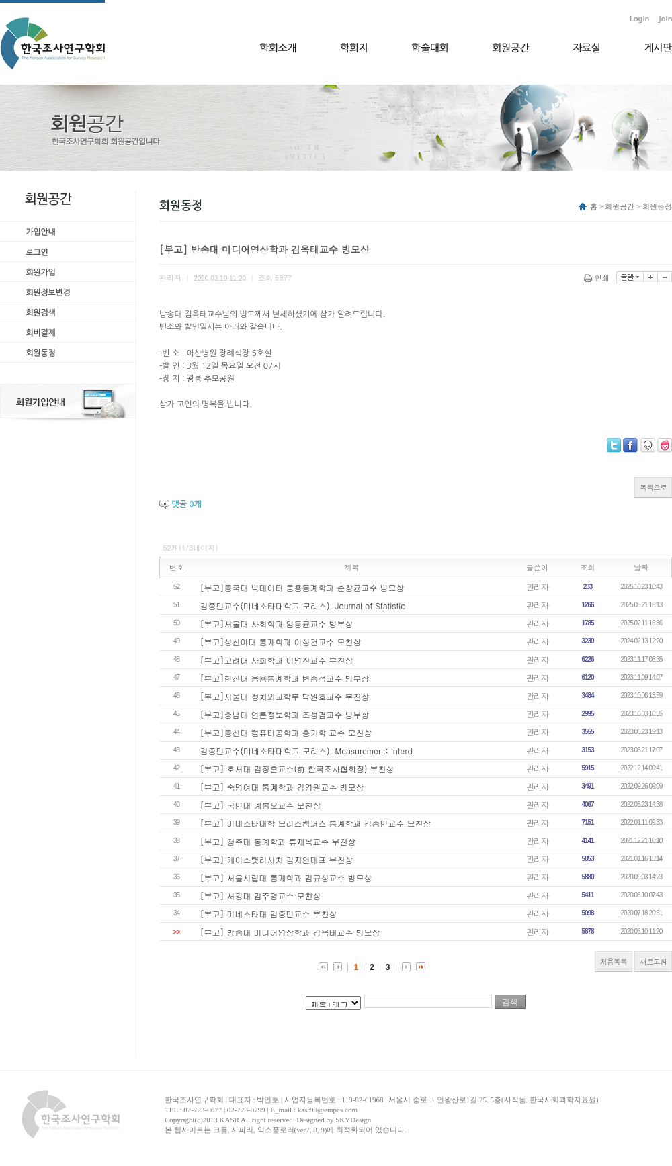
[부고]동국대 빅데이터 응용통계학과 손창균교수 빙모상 (302, 587)
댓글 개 (186, 504)
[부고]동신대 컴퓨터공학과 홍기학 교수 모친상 (286, 732)
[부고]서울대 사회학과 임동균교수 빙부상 (276, 623)
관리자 (537, 586)
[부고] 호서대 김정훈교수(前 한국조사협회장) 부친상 (297, 768)
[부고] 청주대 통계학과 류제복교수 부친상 (278, 841)
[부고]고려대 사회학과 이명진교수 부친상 (276, 660)
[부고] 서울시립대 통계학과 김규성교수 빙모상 (286, 877)
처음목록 (613, 961)
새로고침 (653, 961)
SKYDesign (353, 1120)
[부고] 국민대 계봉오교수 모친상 (260, 805)
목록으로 (653, 487)
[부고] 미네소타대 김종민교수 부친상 (268, 914)
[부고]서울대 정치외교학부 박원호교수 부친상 (285, 696)
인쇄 (598, 278)
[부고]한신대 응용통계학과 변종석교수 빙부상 (285, 678)
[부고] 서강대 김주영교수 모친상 (260, 895)
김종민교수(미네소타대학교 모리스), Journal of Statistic (303, 605)
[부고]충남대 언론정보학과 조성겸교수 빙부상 (285, 714)
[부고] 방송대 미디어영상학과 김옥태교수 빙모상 (290, 932)
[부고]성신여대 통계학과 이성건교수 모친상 (281, 641)
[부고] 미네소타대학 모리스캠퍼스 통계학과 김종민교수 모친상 (315, 823)
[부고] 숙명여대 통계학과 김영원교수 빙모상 (282, 787)
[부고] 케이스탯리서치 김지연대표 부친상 (276, 859)
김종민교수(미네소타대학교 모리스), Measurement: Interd (306, 750)
